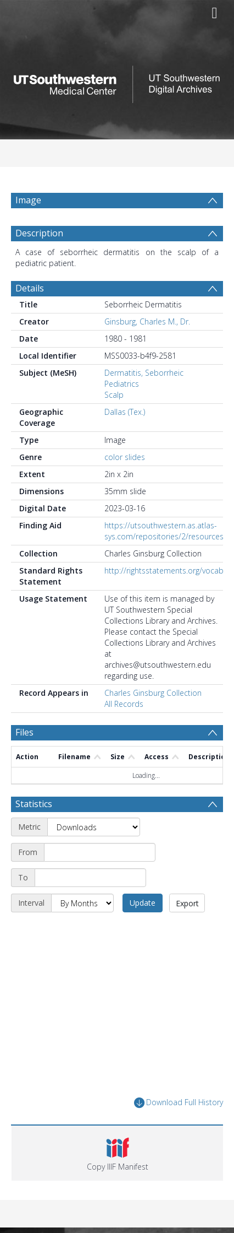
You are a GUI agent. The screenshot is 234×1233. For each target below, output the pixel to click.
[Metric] (93, 827)
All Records (123, 704)
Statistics (33, 804)
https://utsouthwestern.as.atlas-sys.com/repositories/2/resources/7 (167, 531)
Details (29, 288)
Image (28, 200)
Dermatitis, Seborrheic (143, 372)
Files (24, 732)
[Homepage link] (117, 81)
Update (142, 902)
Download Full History (178, 1102)
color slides (124, 457)
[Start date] (99, 852)
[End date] (90, 877)
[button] (117, 1153)
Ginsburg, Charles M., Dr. (147, 321)
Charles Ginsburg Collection (153, 693)
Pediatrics (121, 383)
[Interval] (82, 903)
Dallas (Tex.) (124, 412)
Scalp (114, 395)
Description (39, 233)
